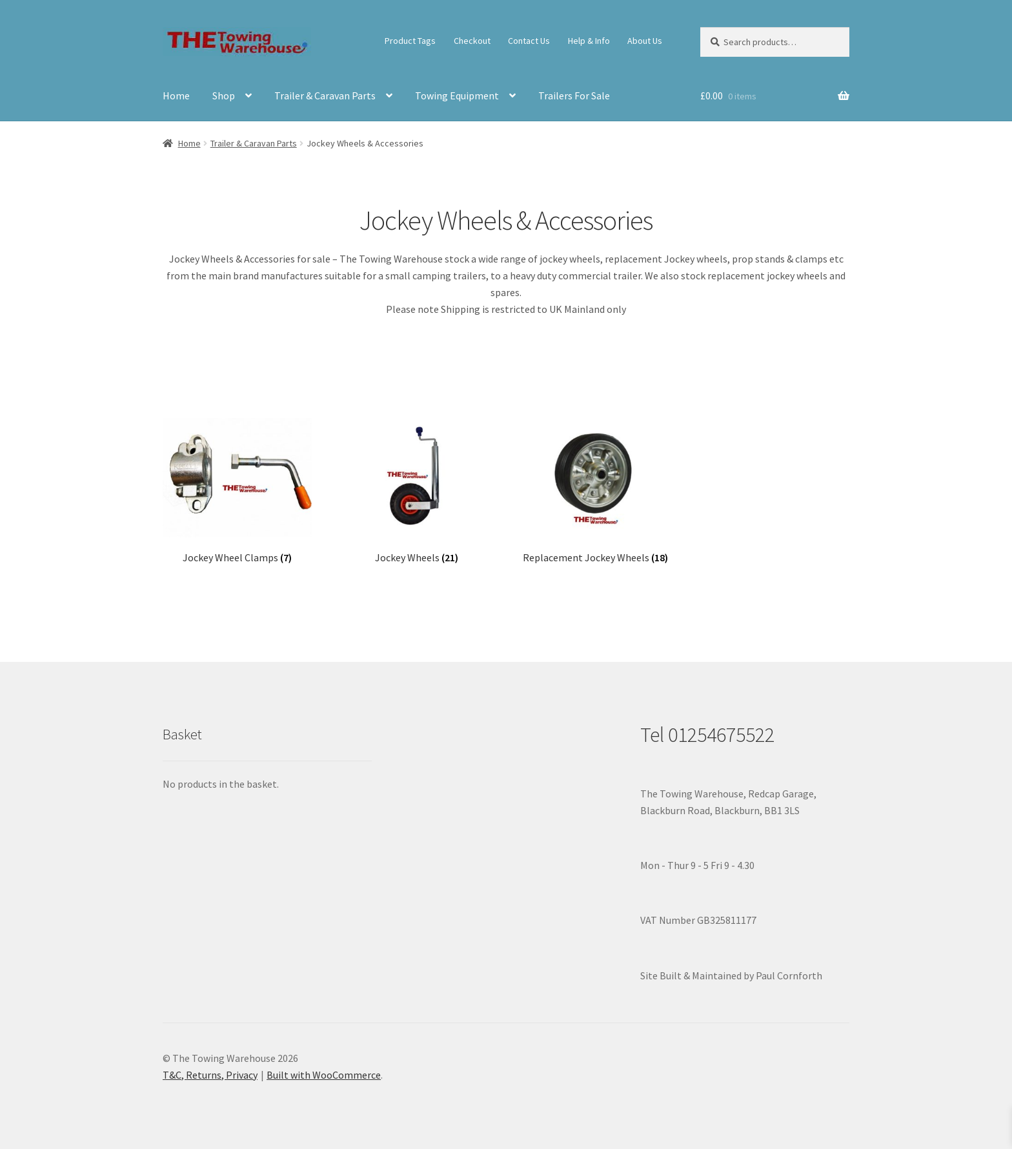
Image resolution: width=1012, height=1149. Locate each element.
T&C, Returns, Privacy (210, 1074)
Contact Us (529, 40)
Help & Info (589, 40)
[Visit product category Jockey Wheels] (416, 491)
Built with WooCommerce (324, 1074)
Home (176, 95)
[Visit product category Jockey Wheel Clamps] (237, 491)
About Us (644, 40)
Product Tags (410, 40)
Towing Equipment (457, 95)
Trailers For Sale (574, 95)
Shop (223, 95)
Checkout (472, 40)
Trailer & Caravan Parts (325, 95)
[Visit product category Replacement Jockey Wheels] (595, 491)
